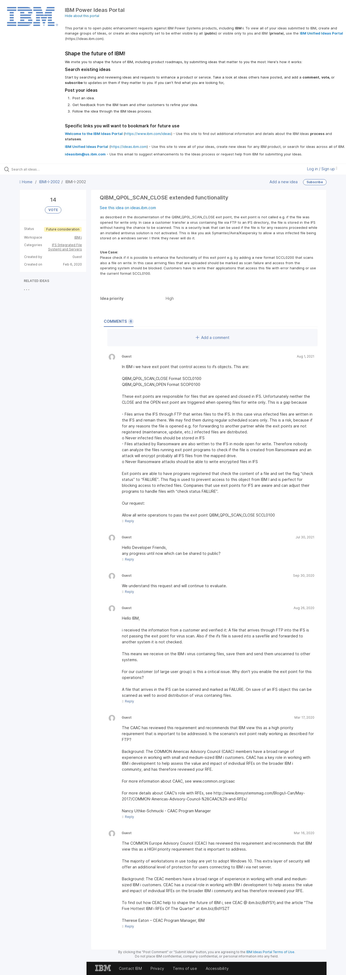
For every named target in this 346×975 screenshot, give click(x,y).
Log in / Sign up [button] (322, 169)
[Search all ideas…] (41, 169)
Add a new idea (284, 181)
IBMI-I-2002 (49, 181)
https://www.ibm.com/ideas (148, 133)
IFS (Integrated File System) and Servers (65, 247)
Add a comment (212, 337)
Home (26, 181)
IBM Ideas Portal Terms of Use (270, 952)
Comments (119, 321)
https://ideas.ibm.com (129, 146)
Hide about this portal (82, 16)
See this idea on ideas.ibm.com (128, 207)
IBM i (78, 237)
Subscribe (315, 182)
